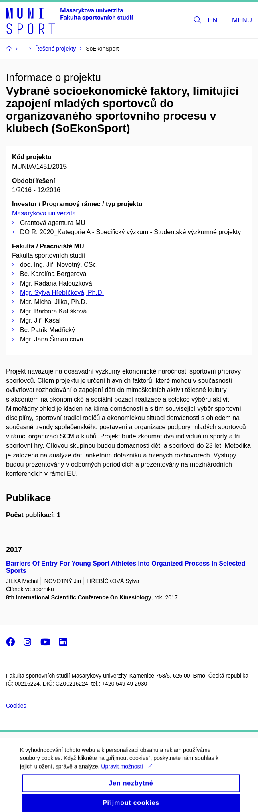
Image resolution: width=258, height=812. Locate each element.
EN (213, 20)
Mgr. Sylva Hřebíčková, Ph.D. (62, 292)
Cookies (16, 705)
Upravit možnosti (126, 774)
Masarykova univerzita (44, 213)
